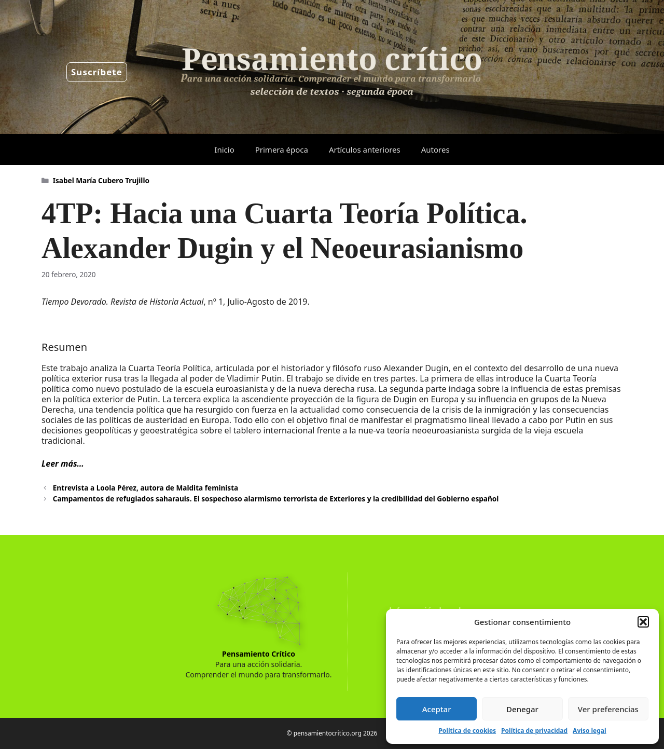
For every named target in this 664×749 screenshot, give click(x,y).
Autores (435, 149)
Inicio (224, 149)
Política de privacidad (534, 730)
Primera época (281, 149)
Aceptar (436, 709)
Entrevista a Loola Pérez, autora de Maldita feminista (145, 488)
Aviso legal (589, 730)
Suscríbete (96, 72)
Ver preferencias (608, 709)
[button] (643, 622)
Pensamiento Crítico (258, 654)
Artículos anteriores (364, 149)
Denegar (522, 709)
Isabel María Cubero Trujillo (101, 180)
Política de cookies (467, 730)
